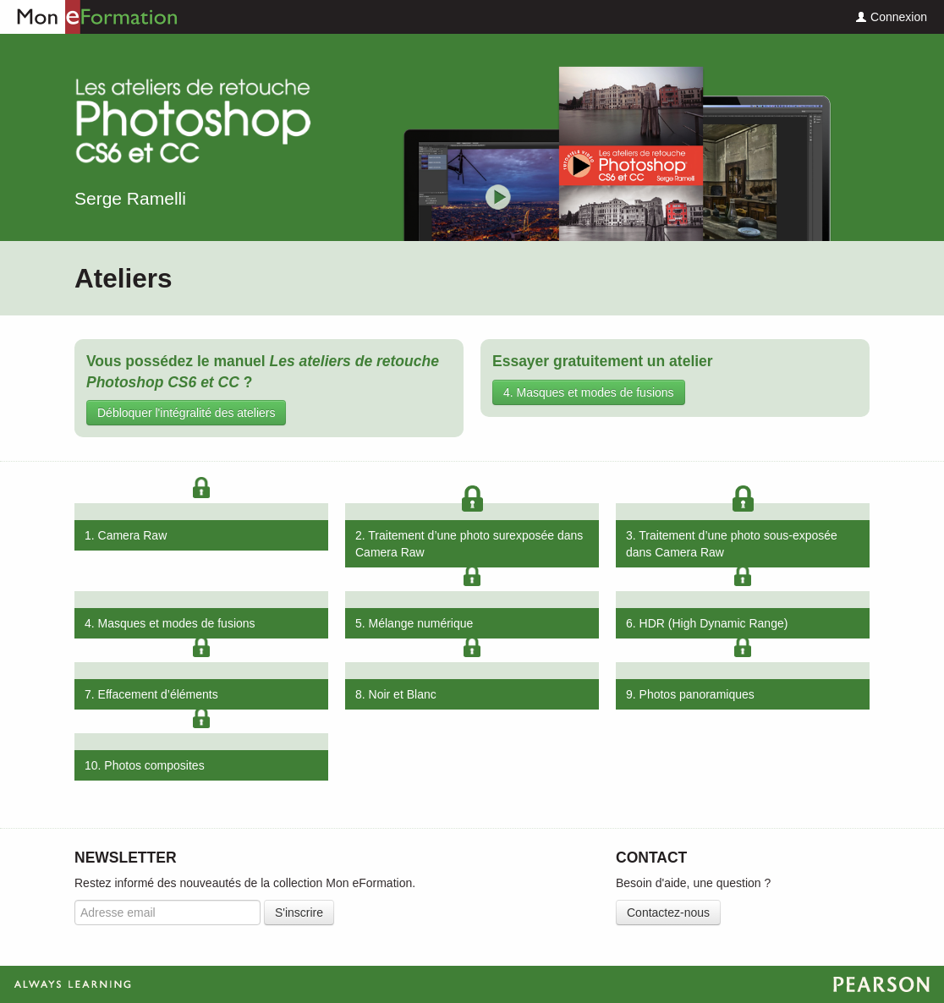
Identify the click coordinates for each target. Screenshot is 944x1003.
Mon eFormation (89, 17)
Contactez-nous (668, 912)
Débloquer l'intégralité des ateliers (186, 412)
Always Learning (472, 984)
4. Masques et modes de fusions (588, 392)
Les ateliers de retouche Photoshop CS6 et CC (192, 124)
